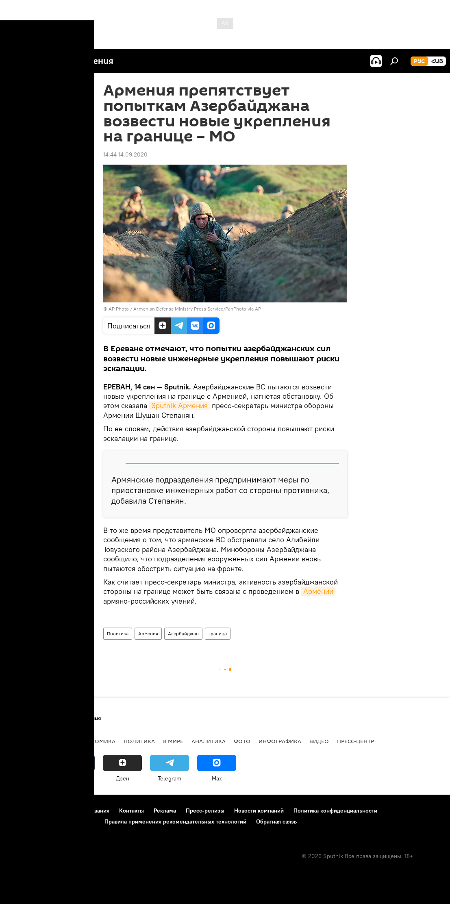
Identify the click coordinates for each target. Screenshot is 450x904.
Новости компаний (259, 810)
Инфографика (280, 741)
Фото (242, 741)
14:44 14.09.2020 (125, 154)
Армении (318, 591)
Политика (117, 633)
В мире (173, 741)
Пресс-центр (355, 741)
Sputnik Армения (179, 405)
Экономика (97, 741)
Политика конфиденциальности (335, 810)
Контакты (131, 810)
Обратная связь (276, 821)
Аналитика (208, 741)
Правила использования (77, 810)
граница (218, 633)
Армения (148, 633)
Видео (319, 741)
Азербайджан (183, 633)
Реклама (165, 810)
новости (22, 741)
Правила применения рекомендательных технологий (175, 821)
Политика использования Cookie (52, 821)
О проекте (22, 810)
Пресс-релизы (205, 810)
